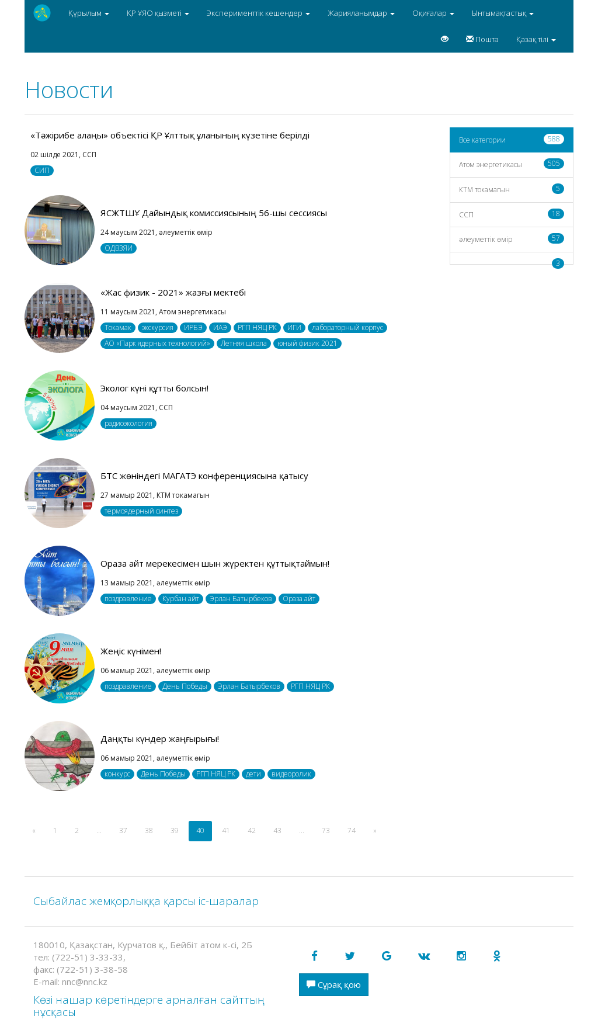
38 (149, 830)
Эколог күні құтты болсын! (154, 388)
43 (277, 830)
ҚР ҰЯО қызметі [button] (158, 13)
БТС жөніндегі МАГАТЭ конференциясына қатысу (204, 475)
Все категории (512, 139)
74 (351, 830)
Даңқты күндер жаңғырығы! (159, 738)
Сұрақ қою (334, 984)
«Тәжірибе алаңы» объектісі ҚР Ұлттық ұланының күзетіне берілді (170, 135)
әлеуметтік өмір (512, 238)
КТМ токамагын (512, 189)
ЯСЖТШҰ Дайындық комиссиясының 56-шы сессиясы (213, 213)
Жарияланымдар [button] (361, 13)
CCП (512, 214)
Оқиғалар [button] (433, 13)
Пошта (482, 39)
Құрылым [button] (88, 13)
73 (326, 830)
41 (226, 830)
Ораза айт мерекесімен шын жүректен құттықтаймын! (214, 563)
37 (123, 830)
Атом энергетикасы (512, 163)
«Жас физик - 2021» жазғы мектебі (173, 292)
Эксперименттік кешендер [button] (258, 13)
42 (252, 830)
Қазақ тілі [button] (536, 39)
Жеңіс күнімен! (130, 651)
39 (175, 830)
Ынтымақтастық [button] (503, 13)
